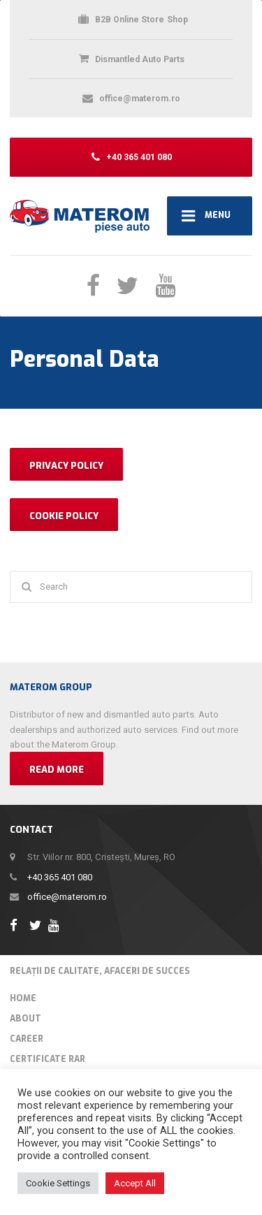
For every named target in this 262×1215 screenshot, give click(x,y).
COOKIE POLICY (64, 516)
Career (26, 1039)
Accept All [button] (135, 1183)
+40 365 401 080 (59, 877)
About (25, 1018)
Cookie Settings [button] (58, 1183)
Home (23, 998)
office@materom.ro (67, 897)
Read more (56, 770)
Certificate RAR (47, 1059)
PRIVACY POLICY (66, 466)
